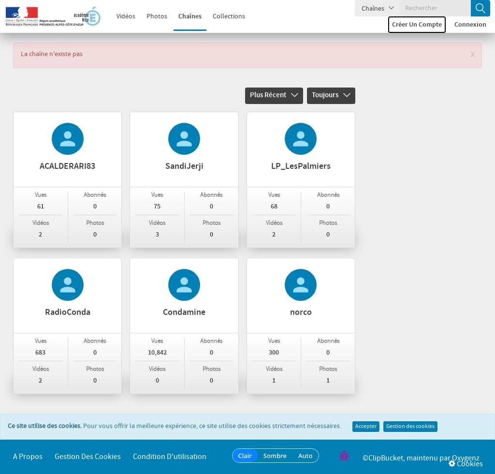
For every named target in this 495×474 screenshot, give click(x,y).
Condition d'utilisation (169, 457)
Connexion (470, 24)
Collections (223, 16)
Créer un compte (417, 24)
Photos (151, 16)
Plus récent (274, 95)
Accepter (366, 426)
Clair (245, 455)
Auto (305, 455)
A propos (28, 457)
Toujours (331, 95)
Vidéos (120, 16)
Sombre (275, 455)
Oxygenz (466, 458)
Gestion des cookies (410, 426)
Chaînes (184, 16)
